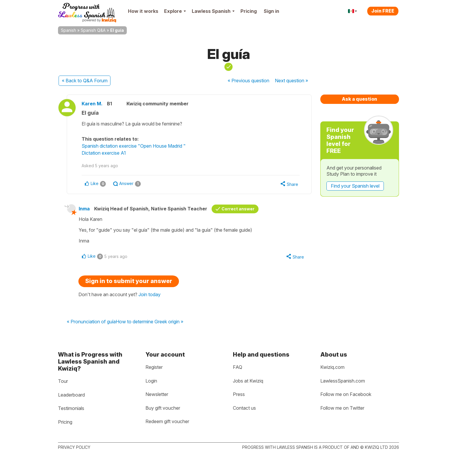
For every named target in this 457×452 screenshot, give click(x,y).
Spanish (68, 30)
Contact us (244, 408)
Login (151, 381)
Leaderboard (71, 395)
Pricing (248, 11)
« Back (85, 80)
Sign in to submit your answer (128, 281)
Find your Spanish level (355, 186)
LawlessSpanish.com (342, 381)
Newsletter (156, 394)
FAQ (237, 367)
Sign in (271, 11)
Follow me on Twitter (342, 408)
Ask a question (359, 99)
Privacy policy (74, 447)
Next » (291, 80)
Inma (84, 209)
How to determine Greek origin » (149, 321)
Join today (149, 294)
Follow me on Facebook (345, 394)
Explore (175, 11)
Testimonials (71, 408)
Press (239, 394)
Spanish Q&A (93, 30)
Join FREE (382, 11)
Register (154, 367)
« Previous (248, 80)
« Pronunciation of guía (91, 321)
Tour (63, 381)
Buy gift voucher (162, 408)
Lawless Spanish (213, 11)
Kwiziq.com (332, 367)
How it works (143, 11)
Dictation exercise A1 (104, 153)
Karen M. (92, 104)
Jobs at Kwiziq (248, 381)
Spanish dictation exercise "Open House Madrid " (134, 146)
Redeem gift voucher (167, 421)
